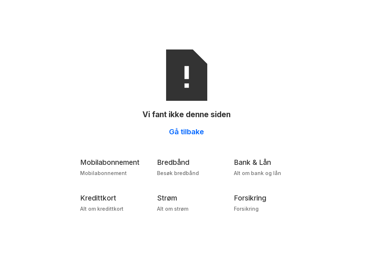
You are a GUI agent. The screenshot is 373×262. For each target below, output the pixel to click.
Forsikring (246, 209)
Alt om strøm (172, 209)
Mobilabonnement (103, 173)
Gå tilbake (186, 131)
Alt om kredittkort (101, 209)
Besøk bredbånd (178, 173)
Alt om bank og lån (257, 173)
